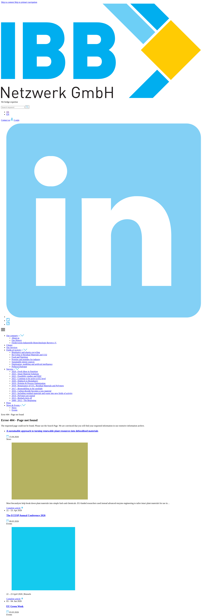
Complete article (14, 508)
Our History (17, 340)
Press (8, 403)
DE (7, 112)
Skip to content (7, 2)
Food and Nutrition (20, 357)
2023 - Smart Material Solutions (25, 374)
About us (15, 338)
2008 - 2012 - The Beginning (24, 400)
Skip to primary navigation (25, 2)
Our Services (11, 347)
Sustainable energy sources (23, 362)
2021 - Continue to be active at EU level (29, 378)
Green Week (14, 606)
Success (12, 369)
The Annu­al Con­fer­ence (25, 515)
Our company (15, 335)
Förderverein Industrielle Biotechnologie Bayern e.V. (34, 343)
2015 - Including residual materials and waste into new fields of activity (42, 393)
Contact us (5, 120)
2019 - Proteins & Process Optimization (28, 383)
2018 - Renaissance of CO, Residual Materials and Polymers (38, 386)
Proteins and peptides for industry (26, 359)
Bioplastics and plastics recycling (26, 352)
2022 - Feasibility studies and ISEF (26, 376)
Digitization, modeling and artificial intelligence (32, 364)
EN (7, 114)
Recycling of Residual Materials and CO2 (29, 355)
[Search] (12, 107)
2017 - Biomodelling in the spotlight (27, 388)
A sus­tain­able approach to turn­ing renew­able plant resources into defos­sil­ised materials (52, 431)
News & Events (16, 405)
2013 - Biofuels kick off (22, 398)
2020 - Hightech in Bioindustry (25, 381)
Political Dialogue (19, 366)
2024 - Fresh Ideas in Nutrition (25, 371)
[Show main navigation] (3, 331)
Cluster (9, 345)
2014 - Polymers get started (23, 396)
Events (14, 410)
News (14, 408)
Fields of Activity (16, 350)
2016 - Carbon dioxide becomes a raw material (31, 391)
